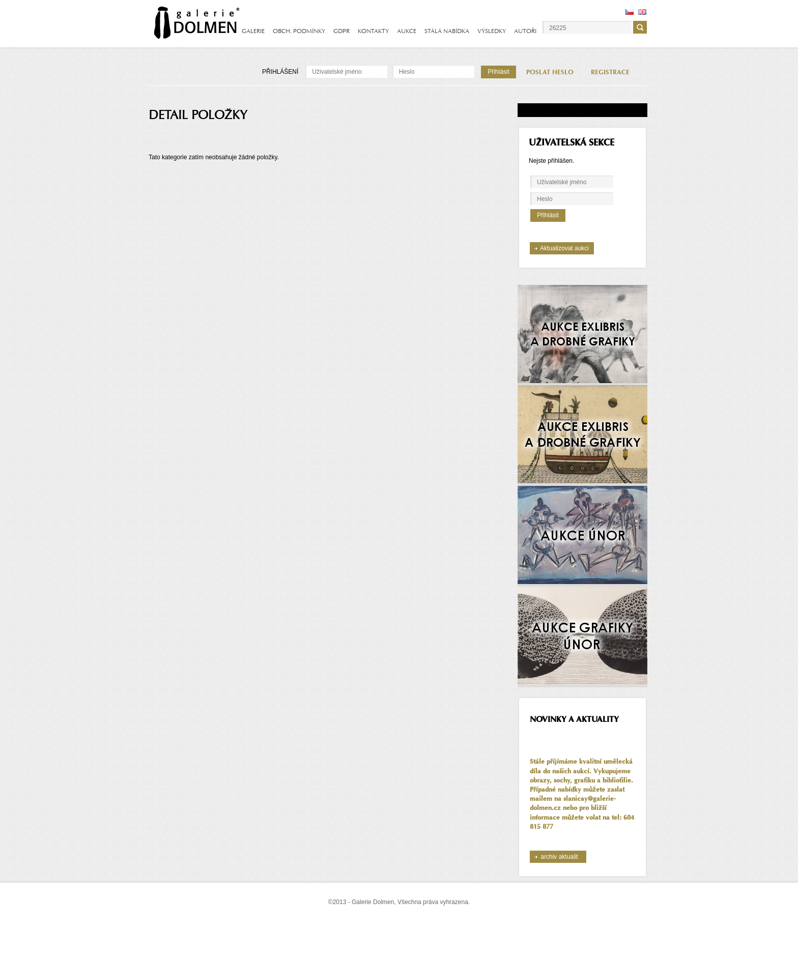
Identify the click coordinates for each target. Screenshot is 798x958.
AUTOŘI (525, 31)
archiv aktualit (559, 856)
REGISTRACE (610, 72)
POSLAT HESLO (550, 72)
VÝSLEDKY (491, 31)
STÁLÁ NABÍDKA (446, 31)
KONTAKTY (373, 31)
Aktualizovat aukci (564, 248)
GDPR (341, 31)
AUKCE (406, 31)
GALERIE (253, 31)
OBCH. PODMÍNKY (299, 31)
